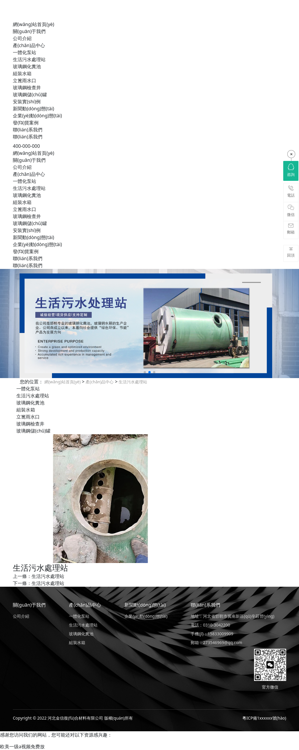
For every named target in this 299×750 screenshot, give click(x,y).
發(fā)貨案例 (26, 122)
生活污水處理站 (29, 59)
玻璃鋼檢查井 (27, 87)
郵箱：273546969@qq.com (216, 642)
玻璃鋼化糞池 (27, 66)
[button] (145, 372)
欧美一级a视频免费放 (22, 746)
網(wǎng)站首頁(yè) (33, 24)
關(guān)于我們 (29, 31)
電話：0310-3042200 (210, 625)
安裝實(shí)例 (27, 101)
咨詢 (291, 170)
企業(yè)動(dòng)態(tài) (37, 115)
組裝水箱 (22, 73)
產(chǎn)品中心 (29, 45)
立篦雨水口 (24, 80)
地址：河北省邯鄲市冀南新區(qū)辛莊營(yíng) (232, 616)
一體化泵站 (24, 52)
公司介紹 (22, 38)
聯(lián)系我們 (27, 129)
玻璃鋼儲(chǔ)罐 (30, 94)
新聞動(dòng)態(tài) (33, 108)
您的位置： (31, 381)
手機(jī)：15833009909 (212, 633)
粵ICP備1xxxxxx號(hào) (264, 718)
